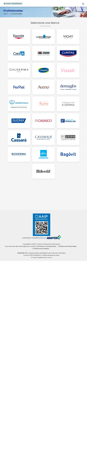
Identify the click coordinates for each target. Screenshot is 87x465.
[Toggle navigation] (83, 3)
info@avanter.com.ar (44, 257)
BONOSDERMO (13, 3)
